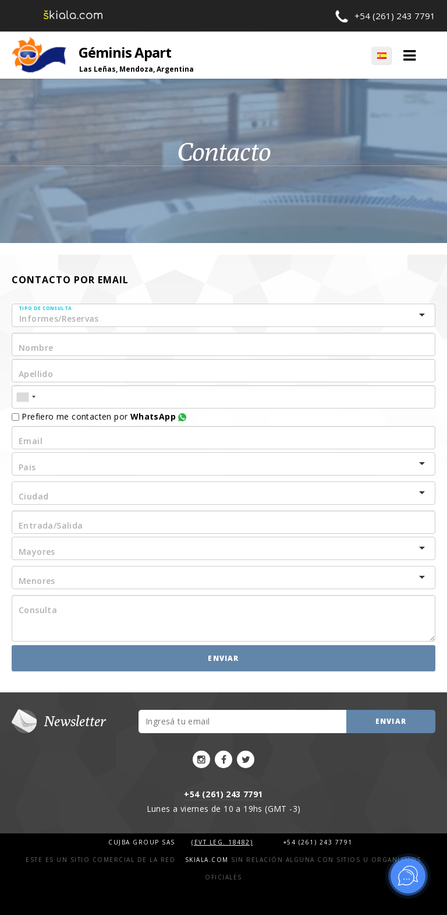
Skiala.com (207, 860)
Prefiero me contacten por (99, 416)
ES (381, 55)
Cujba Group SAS (143, 842)
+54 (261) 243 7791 (394, 16)
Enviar (223, 658)
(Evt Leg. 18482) (222, 842)
